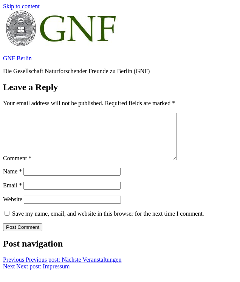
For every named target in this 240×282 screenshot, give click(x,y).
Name (12, 180)
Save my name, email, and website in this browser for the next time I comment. (108, 222)
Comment (17, 167)
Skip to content (21, 6)
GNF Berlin (17, 58)
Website (12, 208)
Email (12, 194)
